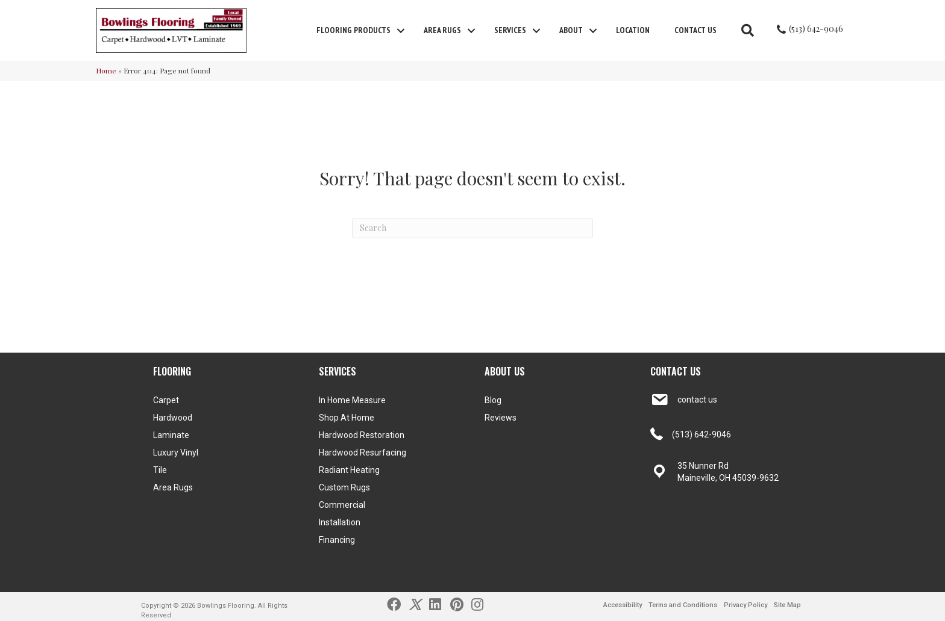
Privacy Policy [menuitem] (745, 605)
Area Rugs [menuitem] (442, 30)
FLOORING (172, 371)
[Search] (472, 228)
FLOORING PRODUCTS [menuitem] (353, 30)
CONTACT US (675, 371)
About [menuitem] (571, 30)
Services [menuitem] (510, 30)
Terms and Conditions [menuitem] (682, 605)
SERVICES (337, 371)
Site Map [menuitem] (787, 605)
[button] (401, 31)
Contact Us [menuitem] (695, 30)
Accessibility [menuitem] (622, 605)
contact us (697, 399)
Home (106, 70)
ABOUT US (505, 371)
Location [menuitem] (633, 30)
